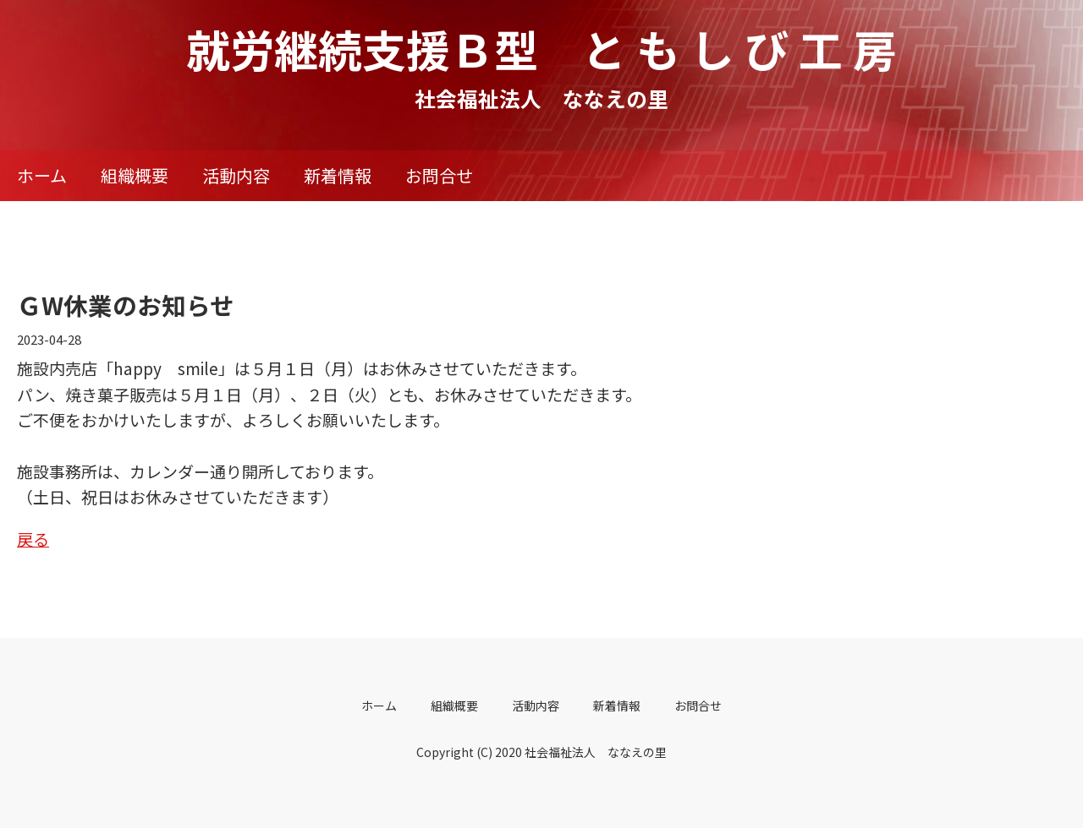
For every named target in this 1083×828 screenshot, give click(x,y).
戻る (33, 538)
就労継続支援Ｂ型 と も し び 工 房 (541, 48)
